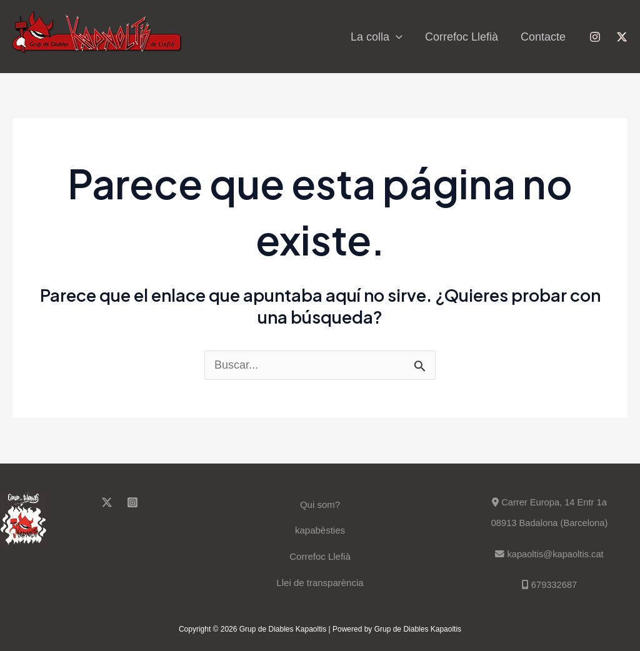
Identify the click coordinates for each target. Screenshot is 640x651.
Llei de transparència (319, 582)
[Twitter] (622, 36)
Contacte (543, 37)
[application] (395, 36)
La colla (376, 36)
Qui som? (320, 504)
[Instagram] (595, 36)
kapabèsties (320, 530)
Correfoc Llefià (461, 37)
